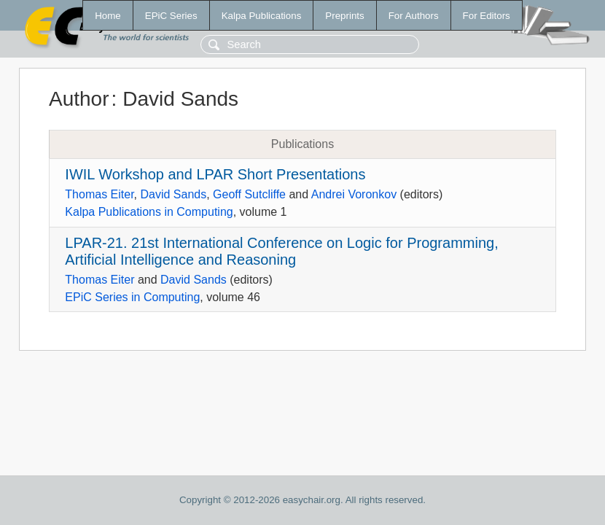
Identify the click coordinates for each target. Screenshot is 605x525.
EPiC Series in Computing (132, 297)
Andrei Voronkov (354, 194)
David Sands (173, 194)
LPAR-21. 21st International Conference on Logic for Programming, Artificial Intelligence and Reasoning (281, 251)
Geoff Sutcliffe (249, 194)
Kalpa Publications (262, 15)
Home (108, 15)
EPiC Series (171, 15)
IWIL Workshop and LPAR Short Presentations (215, 174)
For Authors (414, 15)
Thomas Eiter (99, 194)
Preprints (344, 15)
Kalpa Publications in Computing (149, 212)
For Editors (486, 15)
